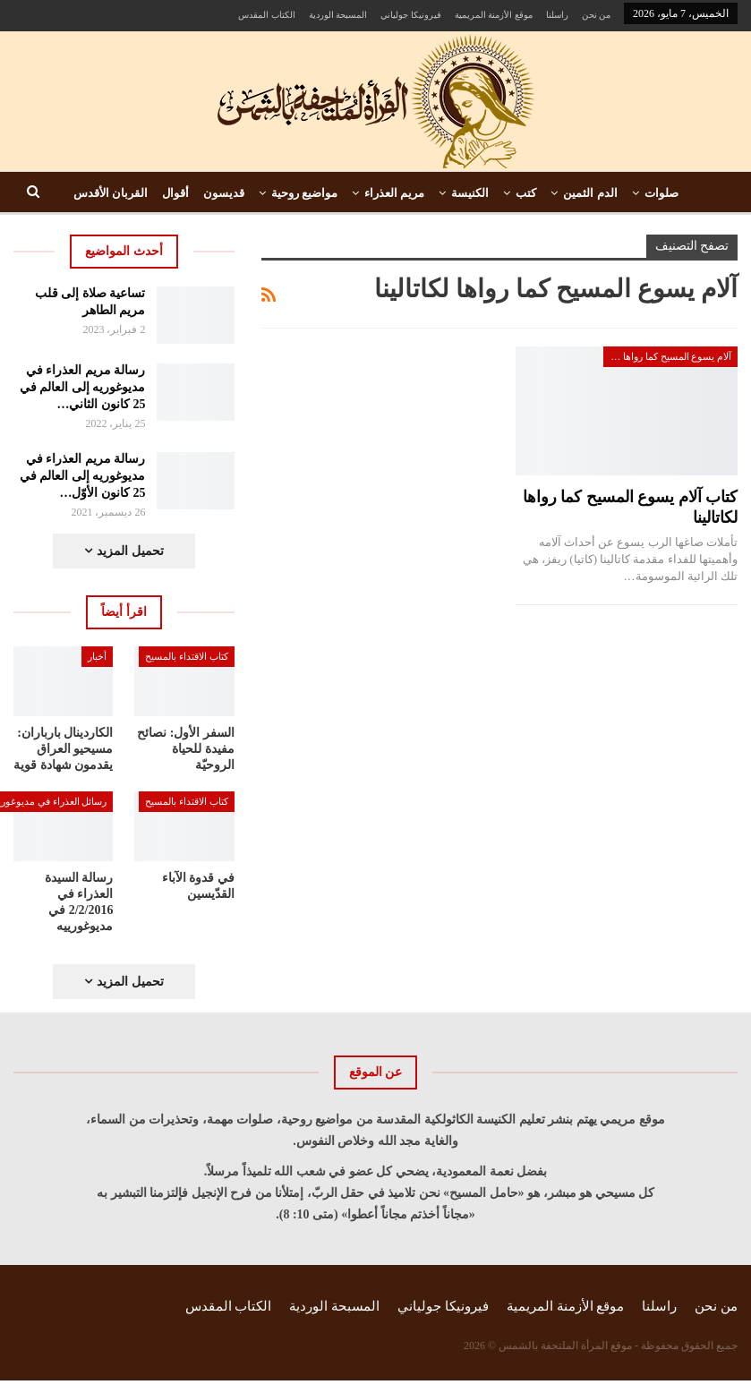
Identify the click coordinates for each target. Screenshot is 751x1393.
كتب (526, 193)
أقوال (175, 193)
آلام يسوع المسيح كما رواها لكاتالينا (667, 356)
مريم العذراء (394, 193)
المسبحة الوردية (338, 15)
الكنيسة (470, 193)
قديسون (223, 193)
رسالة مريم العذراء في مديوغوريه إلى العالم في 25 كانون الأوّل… (83, 476)
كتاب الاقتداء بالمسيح (186, 656)
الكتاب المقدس (266, 15)
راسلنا (557, 15)
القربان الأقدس (110, 193)
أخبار (97, 656)
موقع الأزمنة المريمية (494, 15)
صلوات (661, 193)
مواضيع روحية (304, 193)
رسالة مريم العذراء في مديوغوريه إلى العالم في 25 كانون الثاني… (83, 387)
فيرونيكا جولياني (410, 15)
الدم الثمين (590, 193)
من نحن (596, 15)
